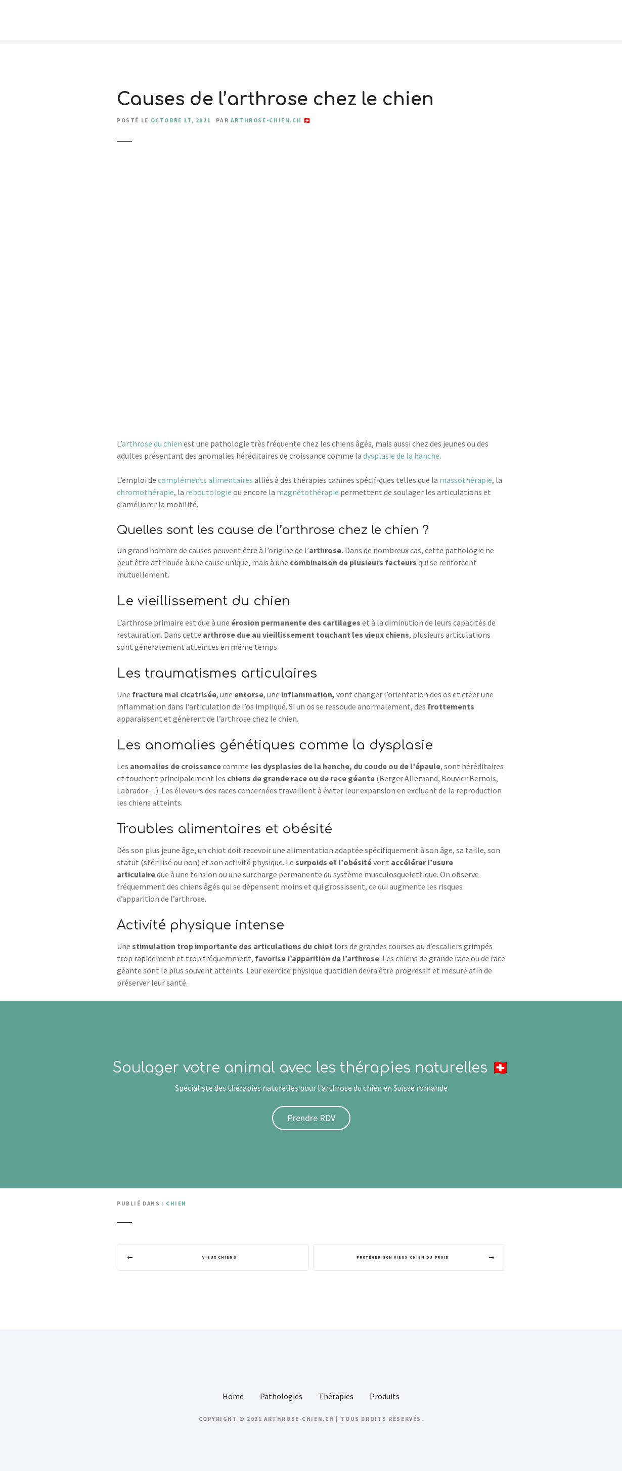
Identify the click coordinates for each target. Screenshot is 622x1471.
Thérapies (336, 1399)
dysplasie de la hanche (401, 456)
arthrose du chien (153, 443)
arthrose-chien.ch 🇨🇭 (271, 120)
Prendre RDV (311, 1118)
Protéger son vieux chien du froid (398, 1258)
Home (233, 1399)
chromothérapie (145, 492)
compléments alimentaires (205, 480)
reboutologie (209, 492)
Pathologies (281, 1399)
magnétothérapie (308, 492)
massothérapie (465, 480)
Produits (384, 1399)
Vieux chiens (223, 1258)
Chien (176, 1203)
